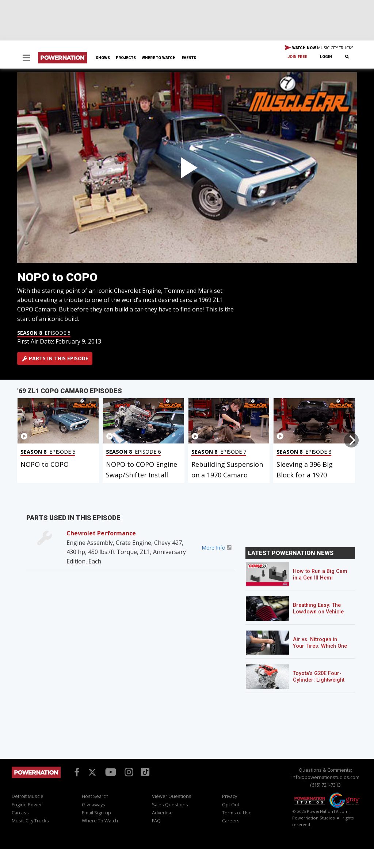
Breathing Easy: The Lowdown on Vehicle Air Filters (318, 611)
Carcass (20, 812)
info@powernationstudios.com (325, 777)
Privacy (229, 796)
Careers (231, 820)
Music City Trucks (30, 820)
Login (326, 56)
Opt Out (230, 804)
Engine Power (27, 804)
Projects (126, 57)
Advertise (162, 812)
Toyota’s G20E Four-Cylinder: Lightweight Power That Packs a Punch (318, 683)
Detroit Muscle (27, 796)
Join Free (297, 56)
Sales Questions (170, 804)
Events (189, 57)
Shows (103, 57)
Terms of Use (237, 812)
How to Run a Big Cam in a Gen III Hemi (320, 574)
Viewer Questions (171, 796)
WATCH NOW (319, 48)
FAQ (156, 820)
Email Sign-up (96, 812)
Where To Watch (159, 57)
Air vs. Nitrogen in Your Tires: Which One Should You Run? (320, 646)
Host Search (95, 796)
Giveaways (93, 804)
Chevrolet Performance (101, 533)
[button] (26, 58)
